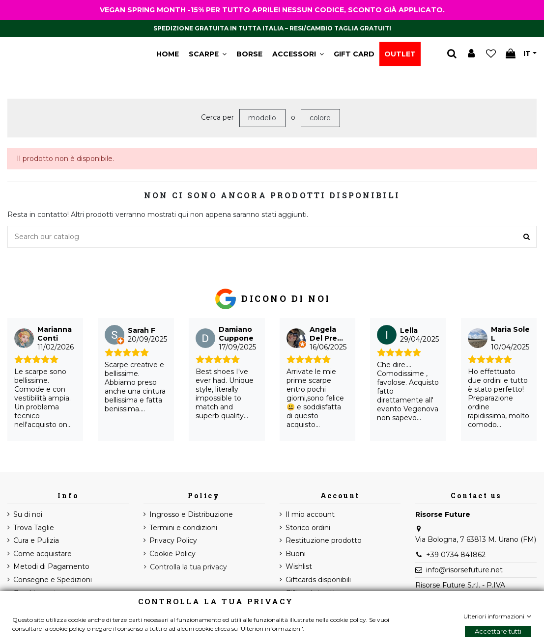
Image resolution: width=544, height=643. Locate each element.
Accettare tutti (498, 631)
